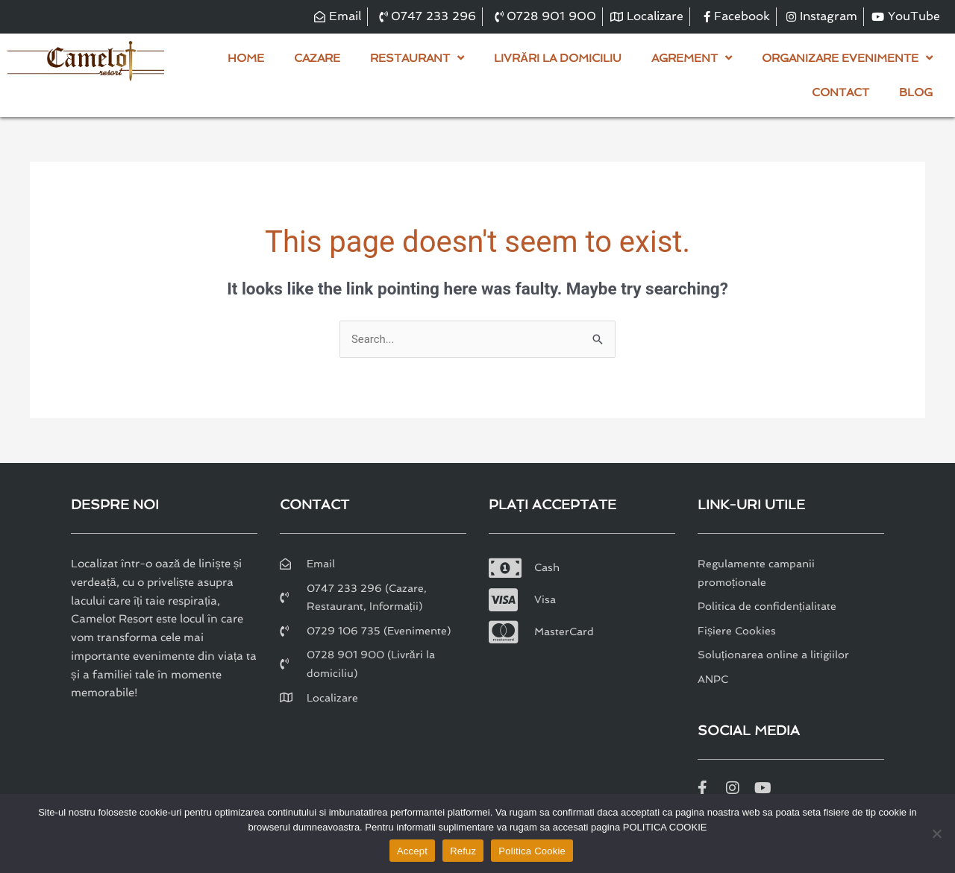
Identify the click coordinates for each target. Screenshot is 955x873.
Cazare (317, 58)
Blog (916, 92)
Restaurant (417, 58)
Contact (840, 92)
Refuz (463, 851)
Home (246, 58)
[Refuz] (936, 833)
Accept (412, 851)
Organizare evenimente (847, 58)
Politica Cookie (532, 851)
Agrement (691, 58)
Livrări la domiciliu (557, 58)
